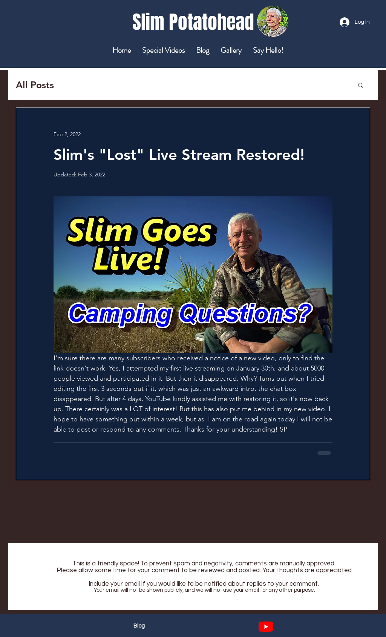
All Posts (35, 84)
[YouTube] (266, 626)
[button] (360, 85)
